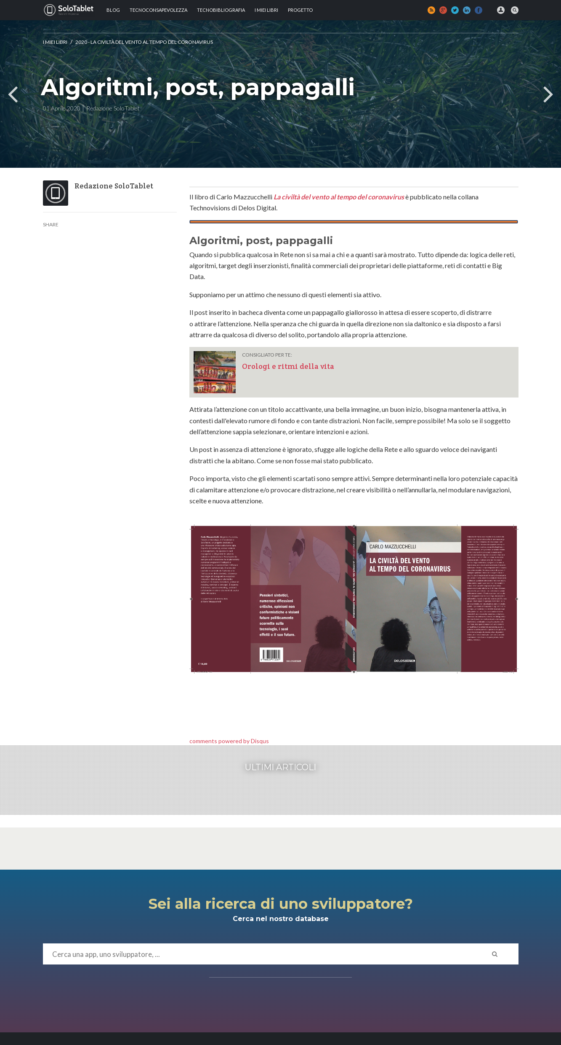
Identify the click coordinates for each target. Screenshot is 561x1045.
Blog (113, 10)
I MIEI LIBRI (266, 10)
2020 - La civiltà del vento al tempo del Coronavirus (144, 42)
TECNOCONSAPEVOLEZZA (158, 10)
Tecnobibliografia (221, 10)
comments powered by (229, 740)
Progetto (300, 10)
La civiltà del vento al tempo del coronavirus (339, 197)
